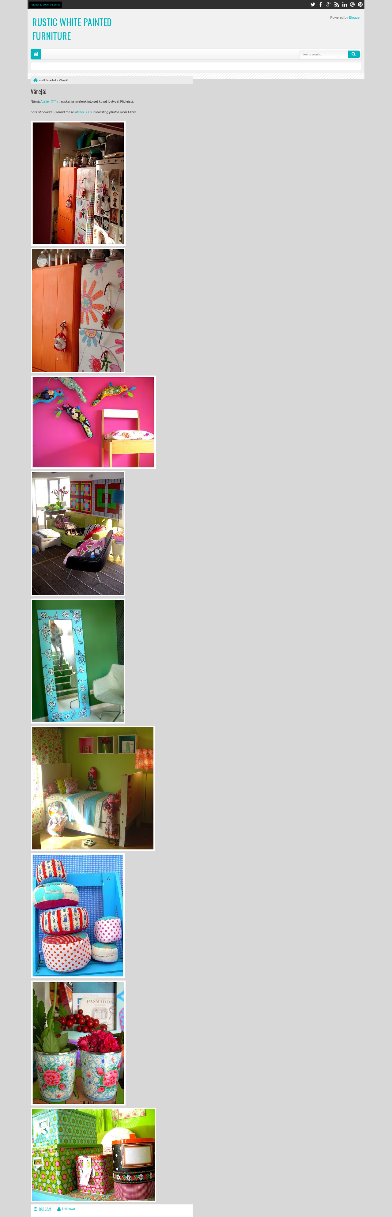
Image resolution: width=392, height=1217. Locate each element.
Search (354, 54)
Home (36, 54)
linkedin (345, 4)
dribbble (352, 4)
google (329, 4)
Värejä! (38, 91)
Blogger (354, 17)
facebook (321, 4)
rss (337, 4)
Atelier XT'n (49, 101)
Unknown (68, 1209)
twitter (313, 4)
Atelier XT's (84, 112)
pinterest (360, 4)
